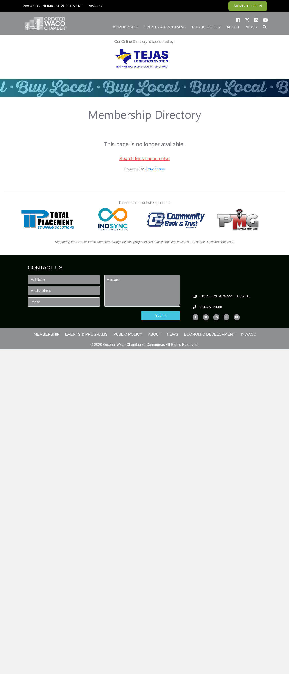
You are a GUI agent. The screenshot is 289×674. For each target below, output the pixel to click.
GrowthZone (155, 169)
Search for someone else (144, 158)
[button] (238, 20)
